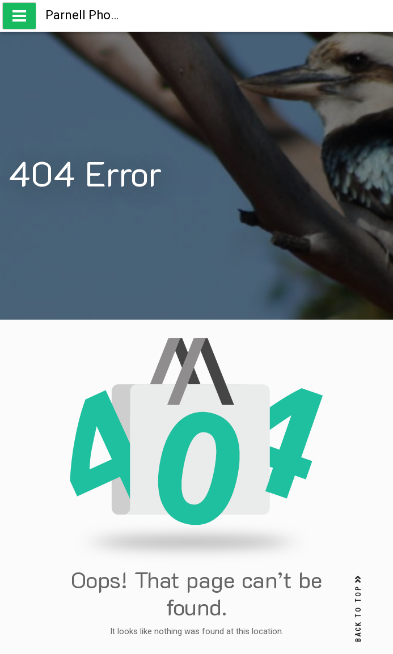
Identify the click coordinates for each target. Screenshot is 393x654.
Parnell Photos (87, 15)
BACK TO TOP (358, 609)
